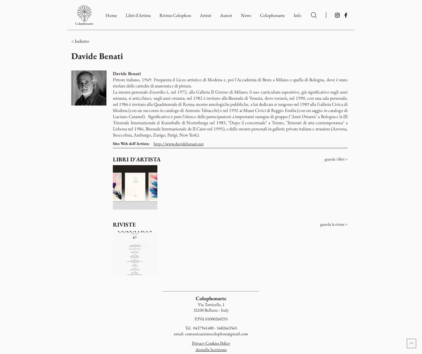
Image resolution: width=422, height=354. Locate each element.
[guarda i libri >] (325, 159)
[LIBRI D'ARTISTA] (137, 159)
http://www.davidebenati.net (179, 143)
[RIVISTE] (135, 224)
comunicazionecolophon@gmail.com (216, 333)
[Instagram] (337, 15)
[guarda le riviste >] (325, 224)
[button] (272, 15)
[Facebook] (346, 15)
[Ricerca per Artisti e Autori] (313, 15)
